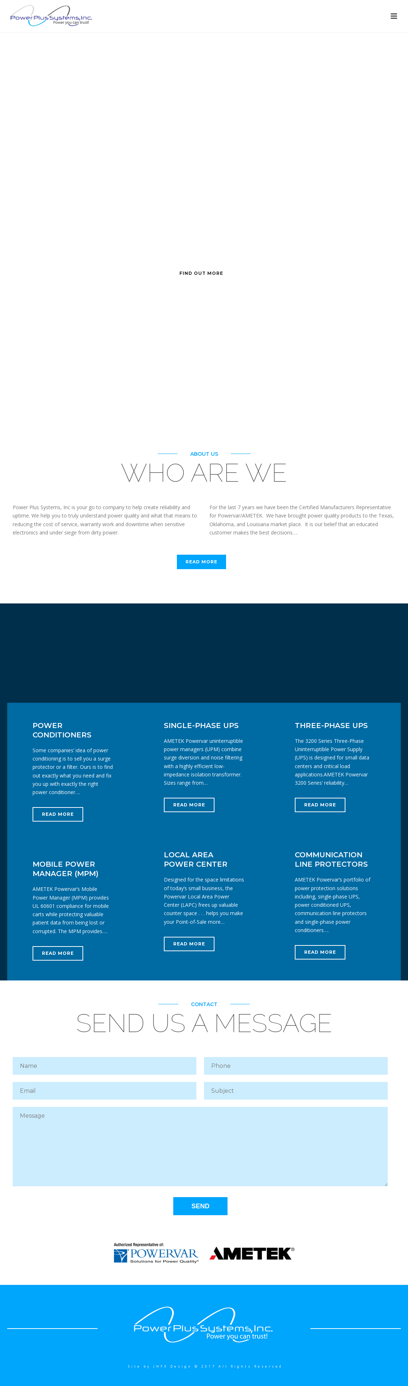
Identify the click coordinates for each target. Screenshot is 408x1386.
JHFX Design (172, 1366)
